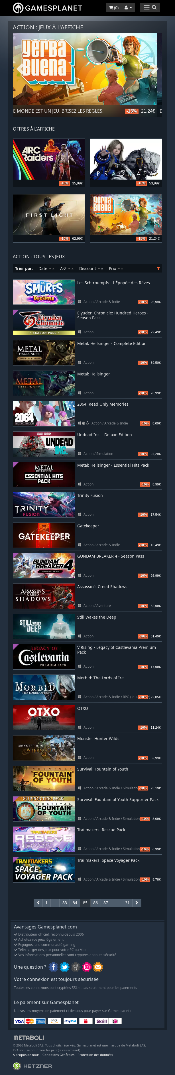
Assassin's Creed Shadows (102, 586)
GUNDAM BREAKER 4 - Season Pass (110, 556)
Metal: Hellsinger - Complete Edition (111, 343)
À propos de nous (26, 1054)
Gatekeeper (88, 526)
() (114, 7)
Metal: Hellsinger (93, 374)
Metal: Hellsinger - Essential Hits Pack (113, 465)
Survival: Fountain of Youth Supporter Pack (117, 799)
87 (105, 902)
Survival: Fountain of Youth (102, 769)
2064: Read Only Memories (103, 404)
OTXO (82, 708)
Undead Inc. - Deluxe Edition (104, 434)
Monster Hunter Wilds (98, 738)
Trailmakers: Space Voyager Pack (108, 860)
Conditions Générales (58, 1054)
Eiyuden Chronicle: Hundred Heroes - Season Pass (112, 315)
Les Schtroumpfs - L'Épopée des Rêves (113, 282)
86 (95, 902)
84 (75, 902)
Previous (20, 69)
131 (126, 902)
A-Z (67, 268)
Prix (116, 268)
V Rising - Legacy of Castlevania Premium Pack (116, 650)
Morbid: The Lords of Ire (100, 677)
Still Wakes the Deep (96, 617)
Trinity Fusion (90, 495)
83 (64, 902)
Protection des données (95, 1054)
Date (46, 268)
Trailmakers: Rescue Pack (101, 829)
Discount (91, 268)
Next (154, 69)
